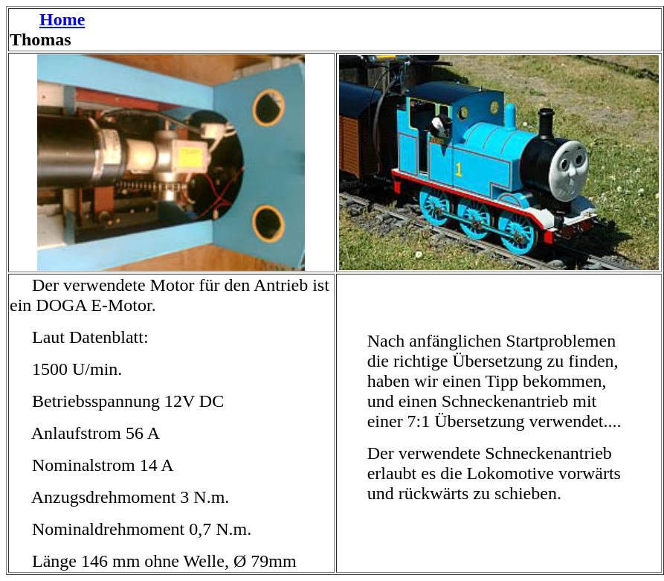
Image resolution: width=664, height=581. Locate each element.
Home (62, 19)
